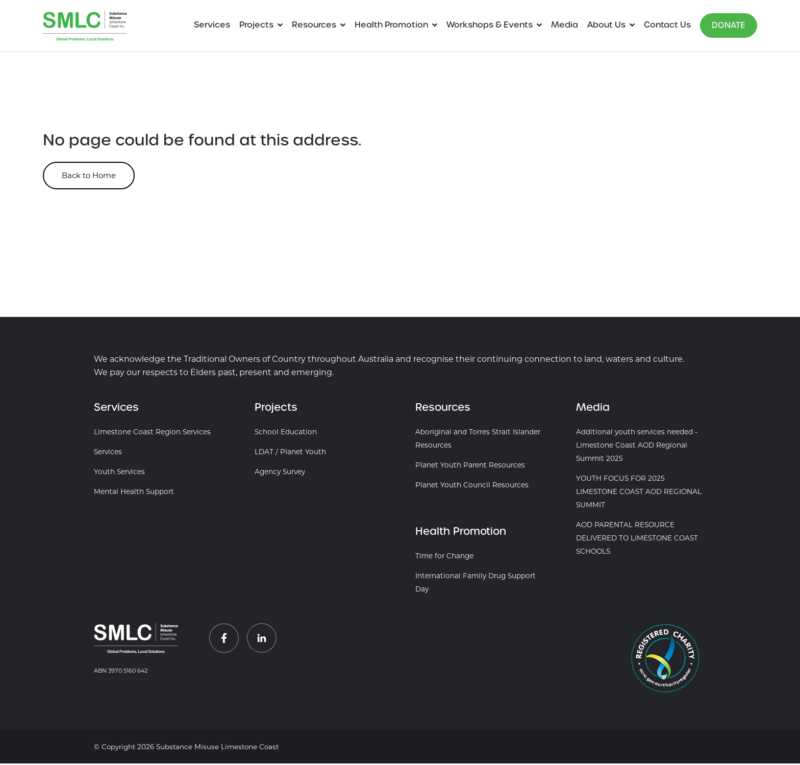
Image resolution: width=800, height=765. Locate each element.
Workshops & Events (489, 24)
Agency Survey (280, 473)
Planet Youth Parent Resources (470, 466)
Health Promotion (391, 24)
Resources (314, 24)
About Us (606, 24)
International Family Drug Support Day (475, 584)
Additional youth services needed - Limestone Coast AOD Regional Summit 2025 (636, 446)
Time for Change (444, 557)
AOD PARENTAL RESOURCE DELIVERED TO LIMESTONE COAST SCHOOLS (637, 539)
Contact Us (667, 24)
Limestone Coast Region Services (152, 433)
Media (564, 24)
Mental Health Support (134, 493)
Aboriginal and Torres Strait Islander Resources (477, 440)
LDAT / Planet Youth (290, 453)
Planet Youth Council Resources (472, 486)
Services (212, 24)
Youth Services (119, 473)
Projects (256, 24)
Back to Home (94, 176)
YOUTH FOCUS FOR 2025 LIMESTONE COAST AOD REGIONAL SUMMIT (639, 493)
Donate (728, 25)
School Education (286, 433)
